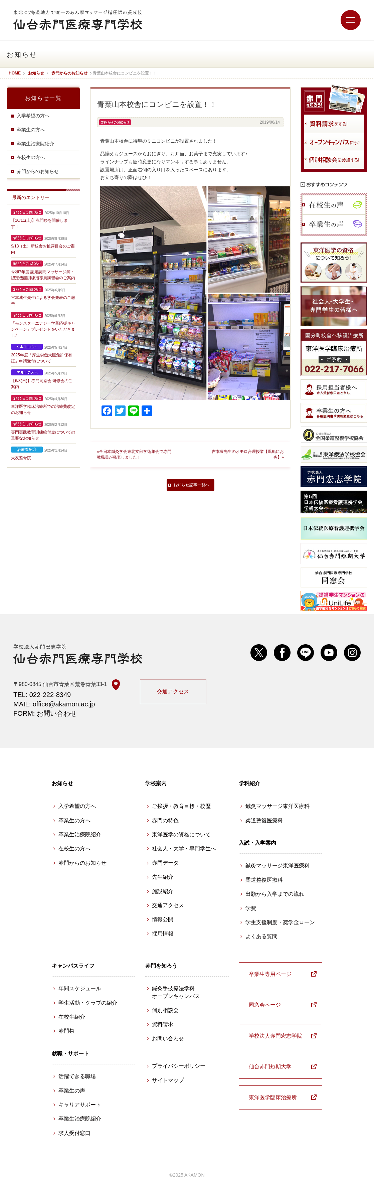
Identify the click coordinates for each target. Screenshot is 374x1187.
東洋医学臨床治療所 (273, 1097)
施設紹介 (162, 891)
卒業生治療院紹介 (35, 143)
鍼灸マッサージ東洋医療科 (277, 806)
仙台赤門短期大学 (270, 1066)
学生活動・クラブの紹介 (87, 1003)
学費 (250, 908)
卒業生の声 (71, 1090)
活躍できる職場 (77, 1076)
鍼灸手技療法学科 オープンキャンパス (176, 992)
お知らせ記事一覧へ (191, 485)
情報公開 (162, 919)
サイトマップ (168, 1080)
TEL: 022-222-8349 (42, 694)
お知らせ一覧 (43, 98)
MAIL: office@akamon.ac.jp (54, 704)
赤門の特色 (165, 820)
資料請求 (162, 1024)
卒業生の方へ (31, 129)
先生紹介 (162, 877)
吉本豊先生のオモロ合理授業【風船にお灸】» (248, 454)
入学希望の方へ (33, 115)
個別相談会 (165, 1010)
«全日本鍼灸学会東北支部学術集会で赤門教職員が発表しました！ (134, 454)
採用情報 (162, 934)
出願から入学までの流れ (274, 894)
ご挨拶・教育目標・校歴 (181, 806)
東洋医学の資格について (181, 834)
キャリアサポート (79, 1105)
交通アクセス (173, 691)
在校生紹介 (71, 1017)
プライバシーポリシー (178, 1066)
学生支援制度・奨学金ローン (280, 922)
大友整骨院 (21, 458)
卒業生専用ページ (270, 974)
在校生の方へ (31, 157)
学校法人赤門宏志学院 (275, 1036)
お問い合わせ (168, 1038)
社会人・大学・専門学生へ (184, 848)
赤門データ (165, 863)
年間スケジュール (79, 988)
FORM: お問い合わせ (45, 713)
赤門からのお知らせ (38, 171)
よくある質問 (261, 936)
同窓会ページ (265, 1005)
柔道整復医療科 (264, 820)
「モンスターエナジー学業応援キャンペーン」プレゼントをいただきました (43, 329)
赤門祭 (66, 1031)
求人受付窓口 (74, 1133)
